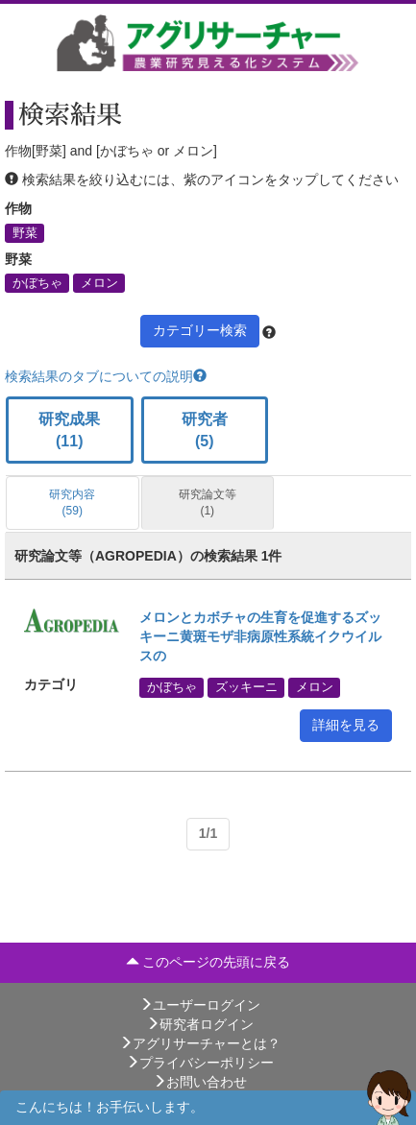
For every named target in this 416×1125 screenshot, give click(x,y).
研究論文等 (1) (207, 502)
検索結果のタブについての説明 (106, 376)
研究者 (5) (205, 430)
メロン (99, 283)
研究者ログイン (200, 1024)
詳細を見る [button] (345, 724)
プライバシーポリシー (200, 1062)
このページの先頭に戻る (208, 961)
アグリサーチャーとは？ (200, 1043)
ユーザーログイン (199, 1005)
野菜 (24, 232)
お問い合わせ (200, 1081)
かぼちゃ (37, 283)
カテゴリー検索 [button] (200, 330)
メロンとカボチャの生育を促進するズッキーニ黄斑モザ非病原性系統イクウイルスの (260, 636)
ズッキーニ (246, 687)
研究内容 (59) (72, 502)
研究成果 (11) (69, 430)
